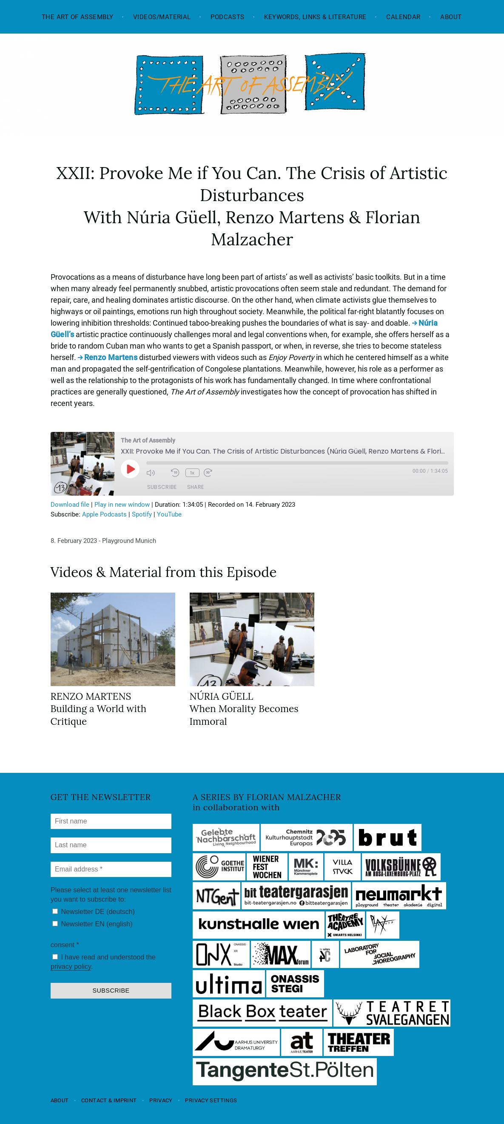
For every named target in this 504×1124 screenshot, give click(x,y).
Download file (70, 504)
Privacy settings (211, 1100)
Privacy (161, 1100)
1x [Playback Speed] (192, 472)
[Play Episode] (130, 469)
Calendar (403, 17)
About (450, 17)
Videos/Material (162, 17)
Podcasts (228, 17)
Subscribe (162, 487)
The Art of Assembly (78, 17)
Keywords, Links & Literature (315, 17)
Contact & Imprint (109, 1100)
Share (195, 487)
